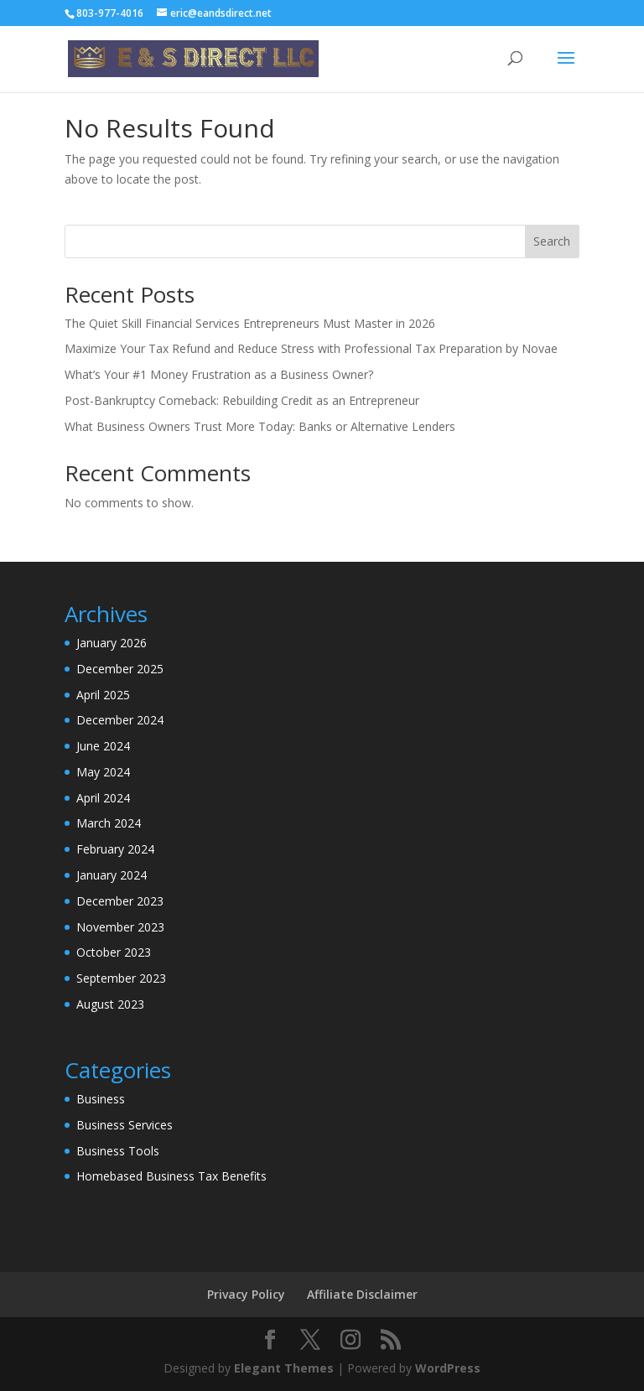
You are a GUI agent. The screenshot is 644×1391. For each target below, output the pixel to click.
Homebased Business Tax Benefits (171, 1176)
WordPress (447, 1368)
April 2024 (103, 798)
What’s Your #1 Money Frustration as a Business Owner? (219, 374)
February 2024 (115, 849)
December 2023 (120, 901)
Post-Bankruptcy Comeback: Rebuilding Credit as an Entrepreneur (242, 400)
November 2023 (120, 927)
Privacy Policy (246, 1294)
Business (100, 1099)
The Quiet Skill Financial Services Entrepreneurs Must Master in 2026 (250, 323)
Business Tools (117, 1151)
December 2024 (120, 720)
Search (551, 241)
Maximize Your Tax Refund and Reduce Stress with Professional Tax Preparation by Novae (311, 348)
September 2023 (121, 978)
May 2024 (103, 772)
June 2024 (103, 746)
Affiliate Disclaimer (362, 1294)
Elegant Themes (284, 1368)
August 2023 (110, 1004)
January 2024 (111, 875)
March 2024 (108, 823)
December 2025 (120, 669)
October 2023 (113, 952)
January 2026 (111, 643)
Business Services (124, 1125)
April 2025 (103, 695)
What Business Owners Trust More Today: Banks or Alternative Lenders (260, 426)
